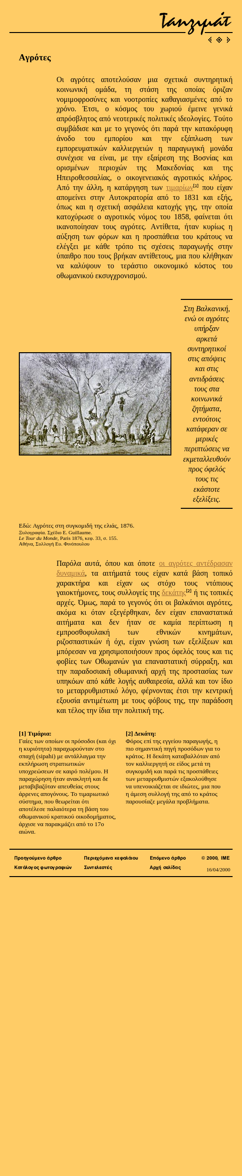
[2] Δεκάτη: (141, 733)
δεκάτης (173, 592)
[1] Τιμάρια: (35, 733)
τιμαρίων (180, 187)
